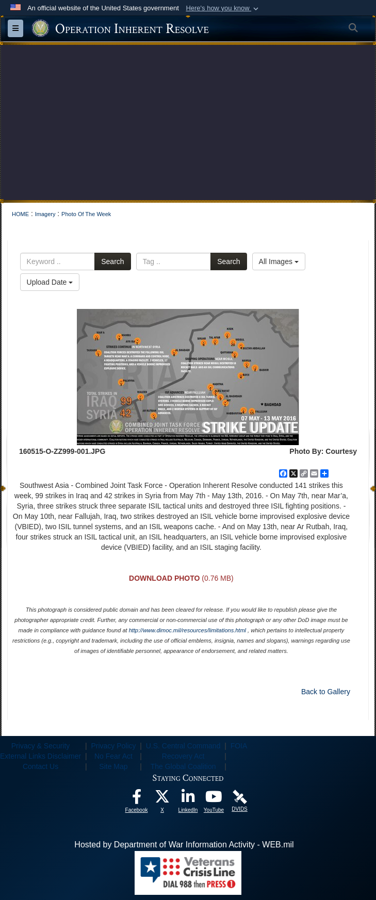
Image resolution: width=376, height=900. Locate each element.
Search (112, 261)
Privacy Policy (113, 746)
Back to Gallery (325, 692)
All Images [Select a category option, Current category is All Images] (279, 261)
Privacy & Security (40, 746)
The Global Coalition (183, 766)
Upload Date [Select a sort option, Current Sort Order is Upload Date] (50, 282)
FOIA (239, 746)
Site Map (113, 766)
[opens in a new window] (137, 799)
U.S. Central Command (183, 746)
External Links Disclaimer (40, 756)
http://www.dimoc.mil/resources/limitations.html (187, 630)
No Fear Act (113, 756)
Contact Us (40, 766)
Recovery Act (183, 756)
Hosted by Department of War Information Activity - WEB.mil (183, 844)
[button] (223, 8)
